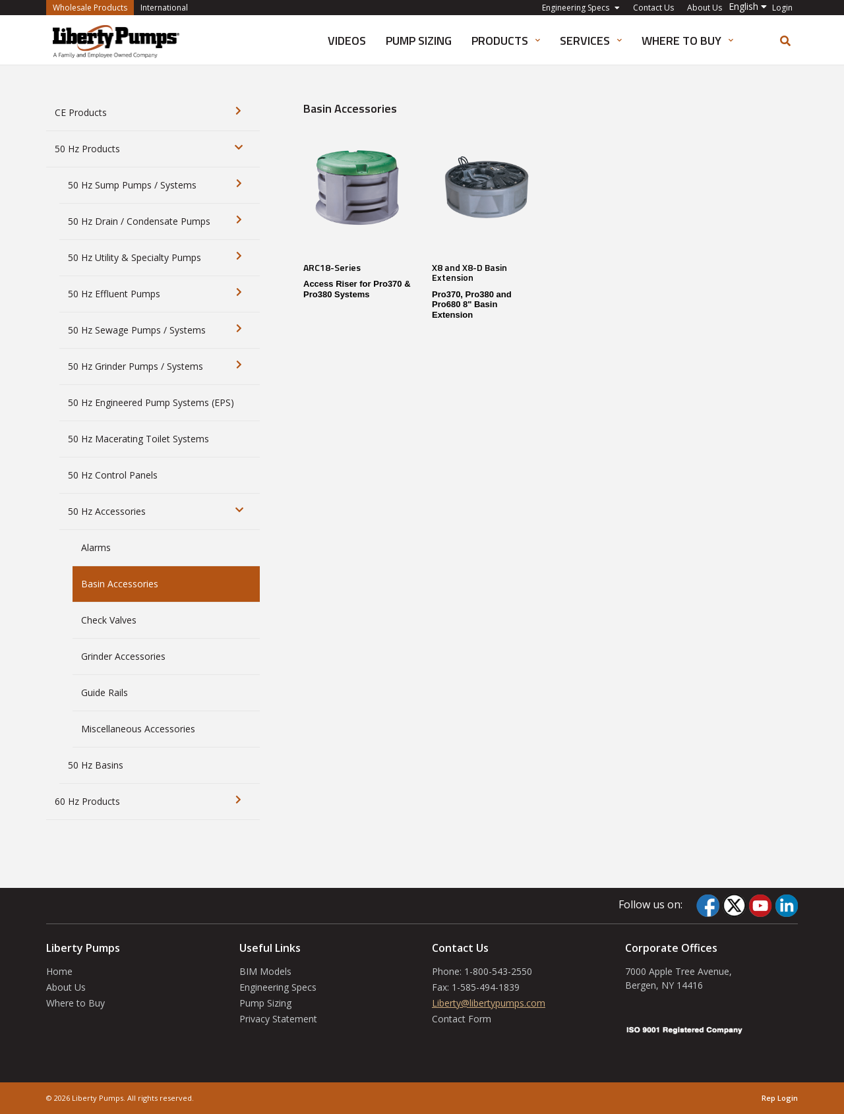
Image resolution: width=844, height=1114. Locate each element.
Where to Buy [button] (687, 40)
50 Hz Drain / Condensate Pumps (139, 221)
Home (59, 971)
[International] (116, 40)
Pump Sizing (419, 40)
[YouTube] (760, 905)
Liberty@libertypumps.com (488, 1003)
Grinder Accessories (123, 656)
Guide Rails (104, 692)
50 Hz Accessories (107, 511)
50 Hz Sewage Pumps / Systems (137, 330)
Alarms (96, 547)
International (164, 7)
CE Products (81, 112)
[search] (785, 41)
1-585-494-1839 (486, 987)
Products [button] (505, 40)
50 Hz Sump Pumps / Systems (132, 185)
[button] (748, 6)
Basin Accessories (119, 583)
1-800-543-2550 (498, 971)
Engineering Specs (277, 987)
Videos (347, 40)
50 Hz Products (87, 148)
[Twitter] (734, 905)
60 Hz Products (87, 801)
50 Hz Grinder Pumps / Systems (135, 366)
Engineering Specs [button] (581, 7)
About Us (704, 7)
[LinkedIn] (786, 905)
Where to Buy (75, 1003)
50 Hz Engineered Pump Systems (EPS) (151, 402)
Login (782, 8)
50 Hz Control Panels (113, 475)
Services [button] (591, 40)
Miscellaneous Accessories (138, 728)
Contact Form (461, 1018)
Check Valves (108, 620)
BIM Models (265, 971)
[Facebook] (707, 905)
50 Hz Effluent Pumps (114, 293)
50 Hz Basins (95, 765)
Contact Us (653, 7)
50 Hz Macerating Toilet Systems (138, 438)
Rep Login (780, 1098)
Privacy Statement (278, 1018)
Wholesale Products (93, 7)
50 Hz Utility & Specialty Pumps (134, 257)
